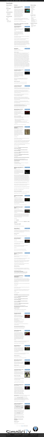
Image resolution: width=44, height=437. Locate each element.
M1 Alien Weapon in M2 (17, 330)
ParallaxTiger (15, 86)
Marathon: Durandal (33, 25)
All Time (8, 17)
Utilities (32, 13)
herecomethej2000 (16, 128)
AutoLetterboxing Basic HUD (18, 384)
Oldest (8, 10)
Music (32, 12)
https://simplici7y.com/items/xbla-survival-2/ (19, 326)
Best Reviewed (8, 13)
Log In (26, 0)
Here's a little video (16, 395)
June (14, 208)
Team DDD (15, 70)
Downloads (9, 3)
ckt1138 (15, 27)
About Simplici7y (9, 21)
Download (27, 26)
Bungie (15, 7)
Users (20, 0)
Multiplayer (32, 18)
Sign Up (23, 0)
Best (13, 0)
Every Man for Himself (33, 19)
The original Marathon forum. (26, 435)
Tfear (14, 360)
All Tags (8, 20)
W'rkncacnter (16, 197)
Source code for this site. (34, 434)
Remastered (16, 48)
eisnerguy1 (15, 404)
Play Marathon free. (9, 434)
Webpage (27, 7)
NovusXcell (15, 49)
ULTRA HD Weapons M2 (18, 85)
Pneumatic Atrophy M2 (17, 313)
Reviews (16, 0)
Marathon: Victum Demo (18, 167)
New (11, 0)
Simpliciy (7, 0)
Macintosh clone (18, 406)
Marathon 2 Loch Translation (18, 195)
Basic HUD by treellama (20, 397)
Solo (31, 16)
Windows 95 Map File (17, 26)
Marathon (32, 24)
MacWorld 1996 (17, 405)
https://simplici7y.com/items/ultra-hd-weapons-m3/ (20, 105)
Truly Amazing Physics (17, 369)
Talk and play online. (17, 434)
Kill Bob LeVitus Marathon (18, 403)
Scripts (32, 11)
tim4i (14, 254)
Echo (14, 385)
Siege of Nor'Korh (16, 345)
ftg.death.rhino (16, 370)
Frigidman (15, 346)
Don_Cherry (15, 238)
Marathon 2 (25, 221)
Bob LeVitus (18, 412)
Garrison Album (16, 228)
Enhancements (33, 9)
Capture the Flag (33, 21)
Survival (32, 17)
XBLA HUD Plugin (17, 109)
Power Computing (21, 405)
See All (32, 26)
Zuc (14, 331)
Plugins (32, 10)
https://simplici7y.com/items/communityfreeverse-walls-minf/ (21, 157)
